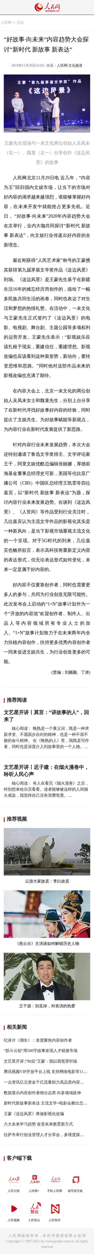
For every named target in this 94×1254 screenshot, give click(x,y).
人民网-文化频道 (70, 65)
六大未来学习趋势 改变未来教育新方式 (38, 1124)
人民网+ (34, 1182)
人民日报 (14, 1182)
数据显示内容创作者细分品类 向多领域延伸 (42, 1093)
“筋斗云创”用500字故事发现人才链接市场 (40, 1050)
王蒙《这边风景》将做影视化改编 (34, 1114)
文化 (20, 22)
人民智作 (55, 1211)
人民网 (6, 22)
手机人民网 (55, 1182)
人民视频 (14, 1211)
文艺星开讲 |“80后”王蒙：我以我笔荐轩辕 (40, 1061)
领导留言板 (75, 1182)
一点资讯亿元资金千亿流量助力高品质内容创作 (46, 1082)
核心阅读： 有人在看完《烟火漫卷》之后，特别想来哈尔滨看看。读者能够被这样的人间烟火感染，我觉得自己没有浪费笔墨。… (46, 789)
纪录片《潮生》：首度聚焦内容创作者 (38, 1040)
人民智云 (34, 1211)
